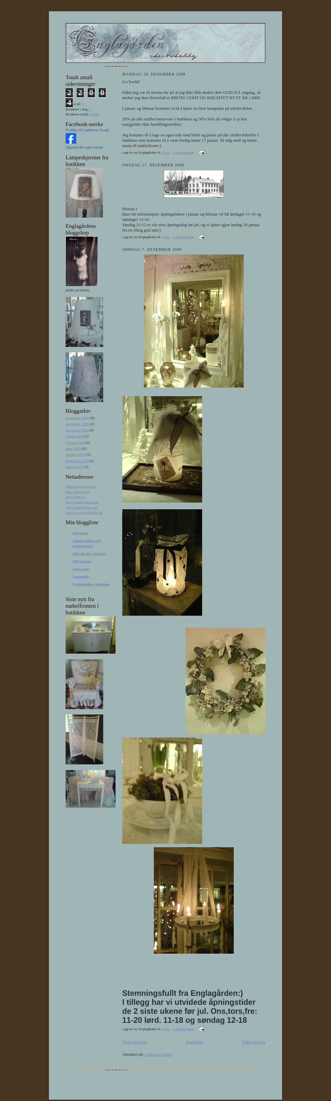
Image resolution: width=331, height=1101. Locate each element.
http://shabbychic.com (82, 502)
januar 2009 (74, 436)
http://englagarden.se (81, 486)
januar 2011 (74, 467)
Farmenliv (81, 576)
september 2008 (77, 418)
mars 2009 (73, 448)
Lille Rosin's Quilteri (89, 553)
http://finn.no (75, 497)
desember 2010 (77, 461)
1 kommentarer (183, 152)
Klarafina (80, 533)
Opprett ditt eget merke (84, 147)
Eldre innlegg (253, 1041)
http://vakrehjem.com (82, 507)
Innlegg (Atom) (158, 1054)
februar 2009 (75, 442)
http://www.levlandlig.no (84, 512)
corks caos (81, 569)
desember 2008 (77, 430)
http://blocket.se (78, 492)
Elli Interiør (82, 561)
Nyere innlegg (134, 1041)
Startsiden (194, 1041)
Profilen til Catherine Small (87, 130)
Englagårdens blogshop (91, 584)
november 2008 (77, 424)
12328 (94, 114)
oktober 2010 (75, 454)
